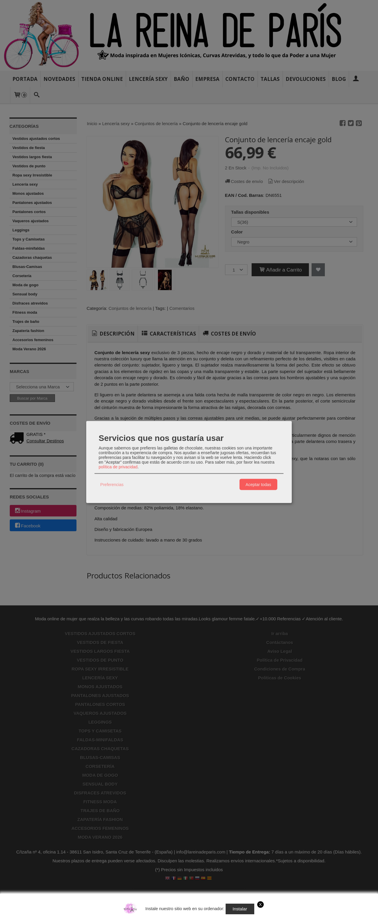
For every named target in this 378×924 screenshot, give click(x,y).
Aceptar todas (258, 484)
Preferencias (112, 484)
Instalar (240, 908)
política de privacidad (118, 467)
